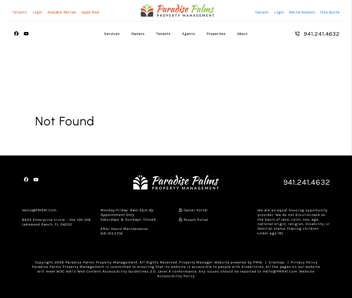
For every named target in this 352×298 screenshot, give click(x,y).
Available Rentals (62, 12)
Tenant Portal (194, 219)
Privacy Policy (304, 262)
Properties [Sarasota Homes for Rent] (216, 34)
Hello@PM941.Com (39, 210)
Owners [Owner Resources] (138, 34)
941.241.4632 (322, 33)
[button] (16, 34)
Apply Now (90, 12)
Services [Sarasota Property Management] (112, 34)
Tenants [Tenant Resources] (163, 34)
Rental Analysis (302, 12)
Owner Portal (193, 210)
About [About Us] (242, 34)
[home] (177, 10)
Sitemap (277, 262)
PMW (257, 262)
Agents (188, 34)
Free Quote (330, 12)
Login (37, 12)
